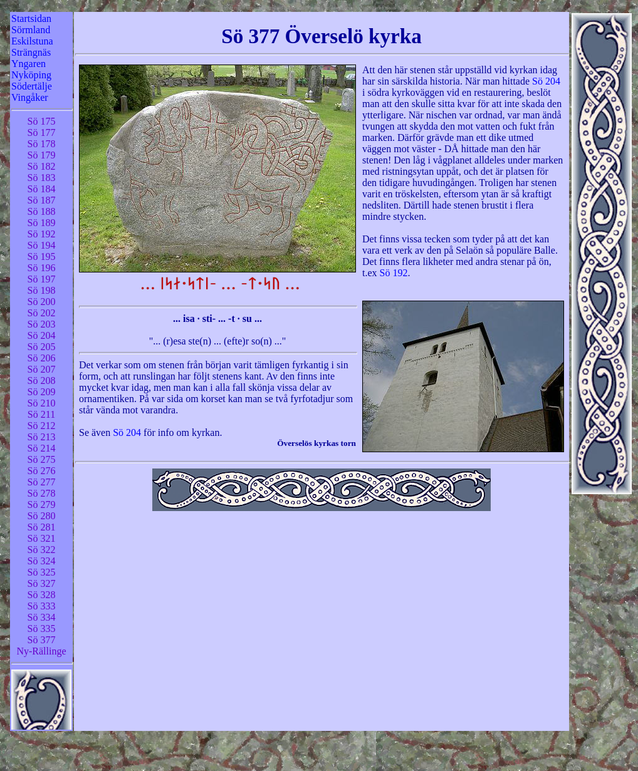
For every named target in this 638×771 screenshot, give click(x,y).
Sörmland (30, 29)
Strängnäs (31, 52)
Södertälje (31, 86)
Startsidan (31, 18)
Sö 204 (546, 81)
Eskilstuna (32, 41)
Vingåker (29, 97)
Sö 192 (394, 272)
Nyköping (31, 75)
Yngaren (28, 63)
